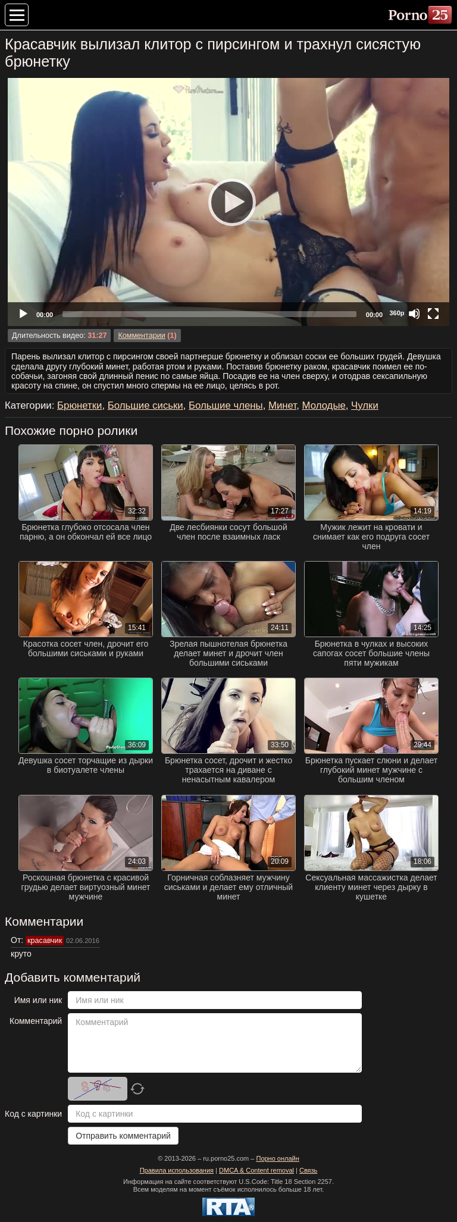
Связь (308, 1170)
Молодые (324, 405)
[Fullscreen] (433, 313)
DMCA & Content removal (256, 1170)
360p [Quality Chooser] (396, 313)
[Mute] (414, 313)
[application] (228, 202)
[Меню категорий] (17, 15)
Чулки (364, 405)
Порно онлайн (277, 1158)
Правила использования (177, 1170)
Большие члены (226, 405)
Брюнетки (79, 405)
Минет (282, 405)
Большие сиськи (145, 405)
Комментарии (141, 335)
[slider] (209, 314)
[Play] (228, 201)
